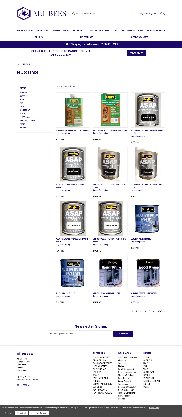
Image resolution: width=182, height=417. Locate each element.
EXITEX (22, 124)
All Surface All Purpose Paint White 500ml (109, 240)
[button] (136, 53)
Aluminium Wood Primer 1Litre (106, 293)
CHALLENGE (25, 110)
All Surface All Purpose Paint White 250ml (72, 240)
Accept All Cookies (39, 413)
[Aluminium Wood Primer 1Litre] (110, 273)
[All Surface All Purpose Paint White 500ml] (110, 218)
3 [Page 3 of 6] (140, 311)
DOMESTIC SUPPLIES (60, 30)
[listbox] (72, 86)
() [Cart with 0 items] (162, 13)
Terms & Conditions (126, 393)
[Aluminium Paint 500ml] (73, 273)
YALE (22, 106)
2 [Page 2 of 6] (136, 311)
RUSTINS (23, 92)
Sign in (143, 13)
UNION (22, 99)
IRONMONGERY (79, 30)
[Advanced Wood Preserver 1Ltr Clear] (73, 110)
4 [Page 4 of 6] (145, 311)
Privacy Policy (154, 408)
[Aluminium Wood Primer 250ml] (147, 273)
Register (152, 13)
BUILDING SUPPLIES (25, 30)
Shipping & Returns (126, 375)
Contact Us (122, 363)
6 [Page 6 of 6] (153, 311)
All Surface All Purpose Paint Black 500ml (72, 186)
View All (23, 128)
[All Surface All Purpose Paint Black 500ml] (73, 164)
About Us (122, 360)
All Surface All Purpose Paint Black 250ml (147, 131)
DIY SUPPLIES (42, 30)
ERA (21, 103)
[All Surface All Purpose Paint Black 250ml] (147, 110)
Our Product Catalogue (127, 357)
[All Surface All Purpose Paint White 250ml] (73, 218)
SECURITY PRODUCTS (156, 30)
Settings (8, 413)
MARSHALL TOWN (27, 121)
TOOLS (115, 30)
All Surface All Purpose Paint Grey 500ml (146, 186)
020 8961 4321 (25, 385)
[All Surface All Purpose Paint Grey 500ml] (147, 164)
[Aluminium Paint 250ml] (147, 218)
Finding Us (122, 366)
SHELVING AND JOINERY (99, 30)
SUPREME (23, 96)
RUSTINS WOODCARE (139, 37)
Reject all (21, 413)
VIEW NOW (136, 52)
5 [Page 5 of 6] (149, 311)
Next (161, 311)
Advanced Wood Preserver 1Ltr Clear (73, 130)
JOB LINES (38, 37)
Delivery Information (127, 372)
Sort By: (60, 86)
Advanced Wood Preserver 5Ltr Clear (110, 130)
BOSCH (23, 114)
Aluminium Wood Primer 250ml (144, 293)
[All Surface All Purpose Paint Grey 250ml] (110, 164)
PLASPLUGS (25, 117)
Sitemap (121, 399)
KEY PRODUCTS (86, 37)
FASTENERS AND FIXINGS (132, 30)
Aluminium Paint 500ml (66, 293)
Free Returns (123, 378)
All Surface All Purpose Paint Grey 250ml (109, 186)
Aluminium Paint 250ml (141, 239)
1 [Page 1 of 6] (132, 311)
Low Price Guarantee (127, 369)
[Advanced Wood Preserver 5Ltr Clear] (110, 110)
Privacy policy (124, 396)
